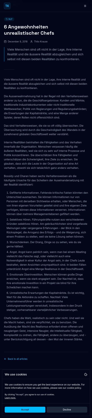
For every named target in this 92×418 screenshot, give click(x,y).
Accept (25, 409)
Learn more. (10, 398)
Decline (67, 409)
